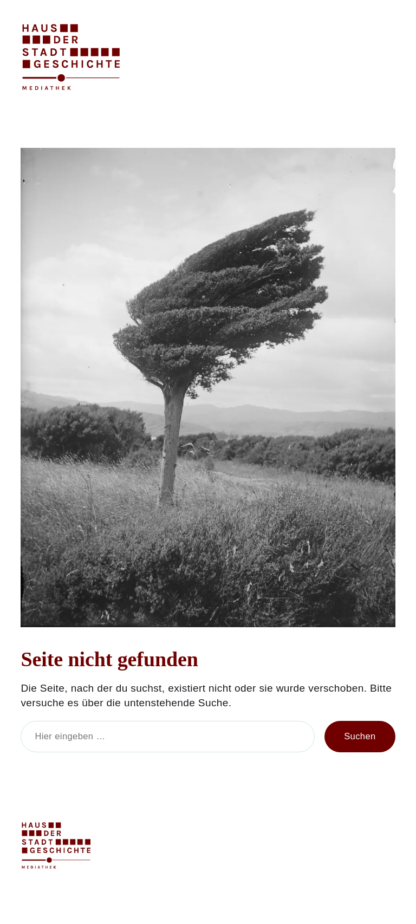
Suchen (359, 736)
